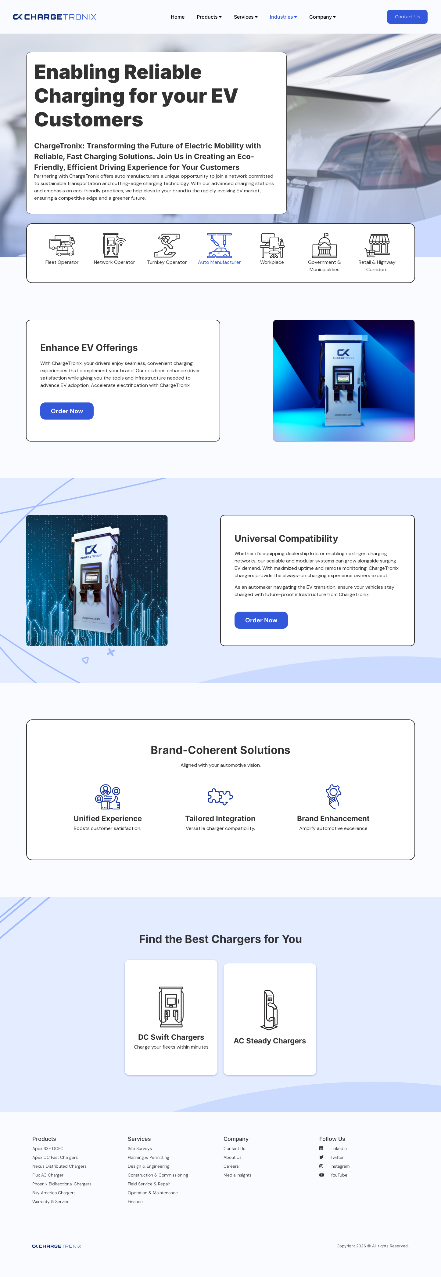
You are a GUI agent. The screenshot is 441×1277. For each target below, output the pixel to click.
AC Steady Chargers (270, 1052)
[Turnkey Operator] (167, 249)
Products (209, 17)
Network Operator (114, 269)
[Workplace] (272, 249)
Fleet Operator (62, 269)
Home (178, 17)
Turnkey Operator (167, 269)
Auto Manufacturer (219, 269)
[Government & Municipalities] (324, 249)
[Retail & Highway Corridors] (376, 249)
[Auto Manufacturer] (219, 249)
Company (322, 17)
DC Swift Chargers (171, 1052)
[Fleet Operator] (62, 249)
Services (246, 17)
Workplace (272, 269)
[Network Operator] (114, 249)
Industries (283, 17)
